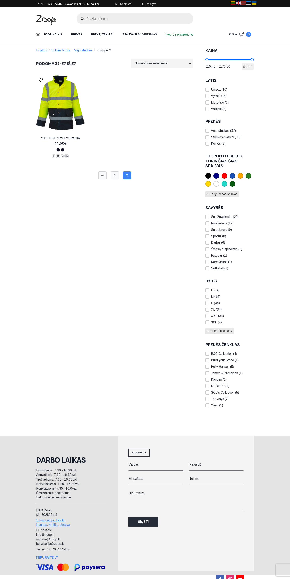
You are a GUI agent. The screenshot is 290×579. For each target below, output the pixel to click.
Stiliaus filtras (60, 50)
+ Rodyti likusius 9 (219, 330)
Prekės (76, 34)
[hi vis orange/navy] (58, 150)
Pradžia (41, 50)
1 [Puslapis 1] (115, 175)
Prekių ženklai (102, 34)
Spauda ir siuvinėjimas (140, 34)
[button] (229, 90)
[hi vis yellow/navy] (62, 150)
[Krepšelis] (240, 34)
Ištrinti (247, 66)
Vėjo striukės (83, 50)
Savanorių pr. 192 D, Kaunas (82, 3)
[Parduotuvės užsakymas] (162, 63)
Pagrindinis (53, 34)
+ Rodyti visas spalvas (222, 194)
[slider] (207, 59)
